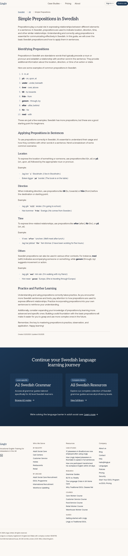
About (77, 3)
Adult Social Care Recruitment (45, 477)
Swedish (21, 12)
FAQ (100, 459)
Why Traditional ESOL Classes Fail (79, 487)
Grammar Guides (73, 474)
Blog (100, 452)
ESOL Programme (40, 481)
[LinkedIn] (1, 455)
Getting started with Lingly (76, 518)
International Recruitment (43, 484)
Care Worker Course (74, 496)
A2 (30, 12)
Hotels (35, 462)
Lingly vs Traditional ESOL (76, 522)
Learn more (91, 414)
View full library (78, 400)
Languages (103, 466)
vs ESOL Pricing (105, 483)
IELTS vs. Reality (72, 478)
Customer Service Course (76, 499)
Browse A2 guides (24, 400)
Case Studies (55, 3)
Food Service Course (74, 503)
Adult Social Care (40, 451)
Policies (102, 469)
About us (102, 448)
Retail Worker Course (74, 506)
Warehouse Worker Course (77, 510)
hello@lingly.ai (104, 462)
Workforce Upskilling (41, 488)
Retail (35, 469)
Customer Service (40, 458)
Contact (102, 455)
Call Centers (38, 455)
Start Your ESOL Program (109, 480)
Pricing (68, 3)
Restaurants (38, 465)
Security (102, 476)
